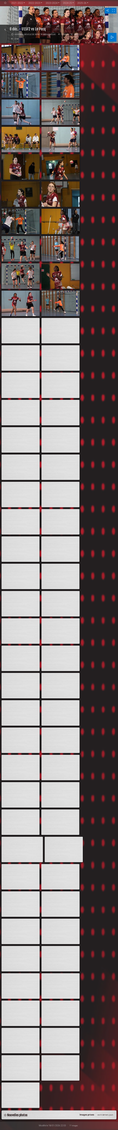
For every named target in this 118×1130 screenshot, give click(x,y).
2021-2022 (17, 3)
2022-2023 (34, 3)
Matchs (78, 34)
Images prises (87, 1114)
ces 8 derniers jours (105, 1115)
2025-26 (81, 3)
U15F (16, 39)
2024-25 (67, 3)
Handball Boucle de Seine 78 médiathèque (35, 34)
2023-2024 (51, 3)
